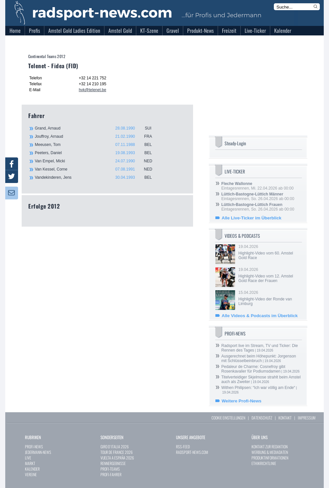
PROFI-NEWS (34, 446)
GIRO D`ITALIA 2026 (114, 446)
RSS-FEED (183, 446)
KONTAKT (285, 417)
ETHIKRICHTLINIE (264, 463)
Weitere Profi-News (241, 400)
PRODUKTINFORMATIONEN (270, 457)
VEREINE (31, 474)
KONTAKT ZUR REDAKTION (270, 446)
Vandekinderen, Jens (97, 177)
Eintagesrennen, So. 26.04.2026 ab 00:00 (257, 196)
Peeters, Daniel (97, 153)
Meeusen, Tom (97, 144)
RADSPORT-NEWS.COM (192, 452)
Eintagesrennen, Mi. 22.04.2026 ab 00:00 (257, 186)
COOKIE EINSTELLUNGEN (228, 417)
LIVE (28, 457)
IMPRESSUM (307, 417)
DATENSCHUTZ (262, 417)
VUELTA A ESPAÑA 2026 (117, 457)
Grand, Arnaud (97, 128)
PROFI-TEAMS (110, 469)
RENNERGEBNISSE (113, 463)
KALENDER (32, 469)
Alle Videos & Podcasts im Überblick (260, 315)
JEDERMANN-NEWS (38, 452)
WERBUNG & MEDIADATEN (270, 452)
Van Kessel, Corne (97, 169)
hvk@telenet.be (92, 90)
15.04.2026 (269, 298)
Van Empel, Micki (97, 161)
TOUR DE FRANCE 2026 (116, 452)
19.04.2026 (269, 252)
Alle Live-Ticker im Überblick (251, 217)
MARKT (30, 463)
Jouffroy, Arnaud (97, 136)
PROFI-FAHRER (110, 474)
